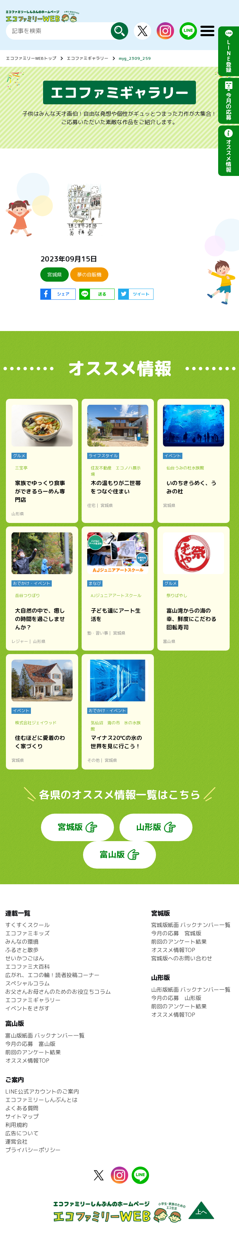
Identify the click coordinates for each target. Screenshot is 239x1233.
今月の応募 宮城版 (176, 933)
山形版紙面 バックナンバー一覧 (190, 989)
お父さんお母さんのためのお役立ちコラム (58, 992)
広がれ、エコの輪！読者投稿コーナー (52, 975)
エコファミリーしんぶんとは (41, 1100)
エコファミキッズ (27, 933)
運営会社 (16, 1141)
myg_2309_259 (135, 58)
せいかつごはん (24, 958)
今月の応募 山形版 (176, 998)
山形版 (148, 827)
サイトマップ (22, 1116)
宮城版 (70, 827)
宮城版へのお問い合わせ (181, 958)
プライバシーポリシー (33, 1150)
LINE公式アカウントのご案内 (42, 1091)
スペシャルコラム (27, 983)
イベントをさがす (27, 1008)
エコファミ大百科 (27, 966)
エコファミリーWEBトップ (31, 58)
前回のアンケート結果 (179, 941)
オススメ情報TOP (173, 950)
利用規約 (16, 1125)
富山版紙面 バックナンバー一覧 (44, 1035)
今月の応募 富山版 (30, 1044)
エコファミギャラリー (87, 58)
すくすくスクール (27, 925)
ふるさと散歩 (22, 950)
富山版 (112, 854)
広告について (22, 1133)
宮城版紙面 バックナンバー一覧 (190, 925)
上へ (201, 1212)
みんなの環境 (22, 941)
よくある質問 (22, 1108)
